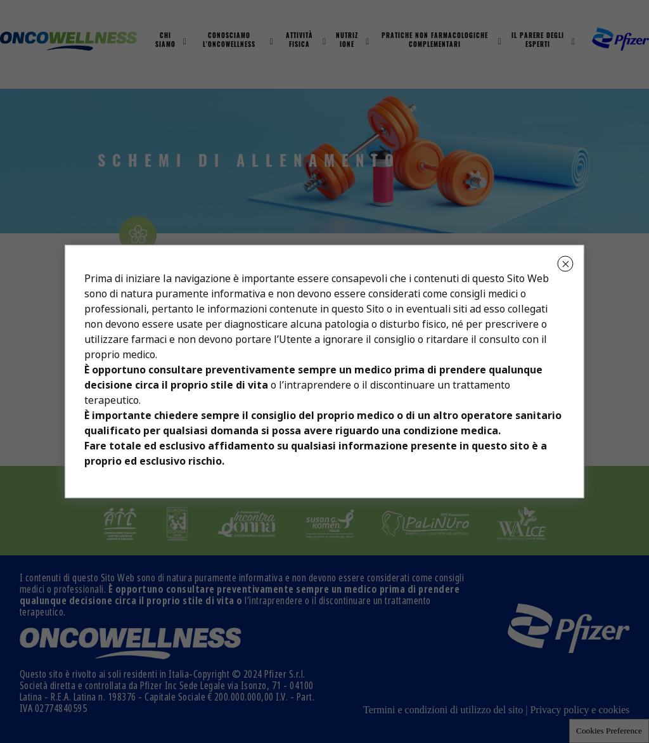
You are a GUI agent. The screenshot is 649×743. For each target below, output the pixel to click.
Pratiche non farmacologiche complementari (435, 41)
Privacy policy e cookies (579, 709)
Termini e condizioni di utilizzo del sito (443, 709)
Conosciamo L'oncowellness (229, 41)
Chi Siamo (165, 41)
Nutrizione (347, 41)
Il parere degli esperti (537, 41)
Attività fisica (299, 41)
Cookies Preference (609, 730)
